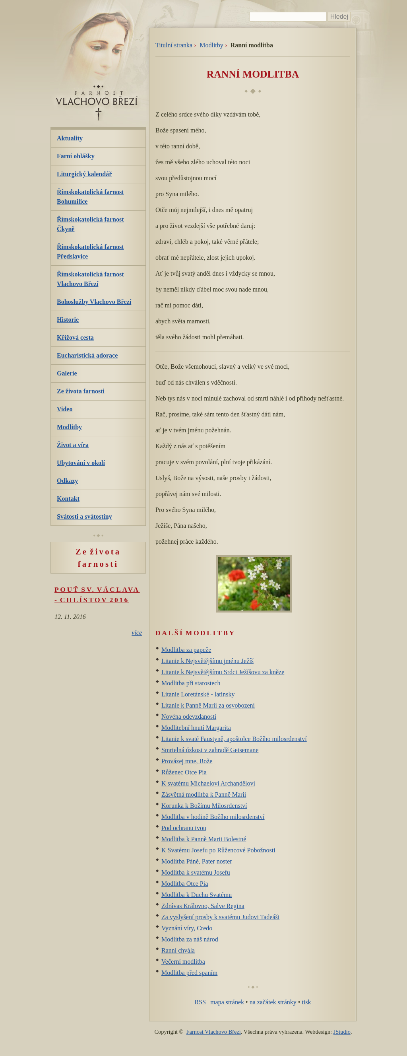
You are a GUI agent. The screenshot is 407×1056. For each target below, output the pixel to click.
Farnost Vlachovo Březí (213, 1032)
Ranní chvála (178, 950)
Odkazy (67, 480)
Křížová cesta (75, 337)
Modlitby (211, 45)
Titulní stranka (173, 45)
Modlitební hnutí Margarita (196, 727)
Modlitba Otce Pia (184, 883)
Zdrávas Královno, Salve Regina (202, 905)
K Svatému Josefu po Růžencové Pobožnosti (218, 850)
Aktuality (70, 138)
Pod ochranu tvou (183, 828)
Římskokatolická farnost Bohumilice (90, 197)
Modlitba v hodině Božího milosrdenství (213, 816)
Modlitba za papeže (186, 649)
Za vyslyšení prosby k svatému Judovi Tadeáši (220, 917)
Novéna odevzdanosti (188, 716)
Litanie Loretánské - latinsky (198, 694)
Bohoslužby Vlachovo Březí (94, 301)
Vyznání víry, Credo (186, 928)
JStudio (342, 1032)
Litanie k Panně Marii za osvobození (208, 705)
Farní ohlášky (76, 156)
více (137, 632)
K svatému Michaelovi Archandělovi (208, 783)
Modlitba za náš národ (189, 939)
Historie (68, 319)
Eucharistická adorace (87, 355)
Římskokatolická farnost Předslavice (90, 251)
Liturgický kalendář (84, 174)
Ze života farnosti (81, 391)
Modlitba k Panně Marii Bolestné (203, 839)
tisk (306, 1002)
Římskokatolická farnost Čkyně (90, 224)
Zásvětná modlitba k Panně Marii (203, 794)
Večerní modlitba (183, 961)
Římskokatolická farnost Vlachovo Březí (90, 279)
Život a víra (73, 444)
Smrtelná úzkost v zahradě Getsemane (209, 750)
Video (64, 409)
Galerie (67, 373)
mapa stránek (227, 1002)
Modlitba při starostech (190, 683)
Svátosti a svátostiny (84, 516)
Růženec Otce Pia (184, 772)
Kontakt (68, 498)
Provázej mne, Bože (186, 761)
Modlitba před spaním (189, 972)
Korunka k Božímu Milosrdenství (204, 805)
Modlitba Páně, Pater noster (196, 861)
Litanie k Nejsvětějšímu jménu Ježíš (207, 660)
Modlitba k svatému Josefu (195, 872)
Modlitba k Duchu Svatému (196, 894)
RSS (199, 1002)
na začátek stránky (273, 1002)
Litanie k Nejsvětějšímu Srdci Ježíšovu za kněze (222, 672)
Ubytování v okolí (81, 462)
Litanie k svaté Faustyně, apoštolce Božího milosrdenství (234, 738)
